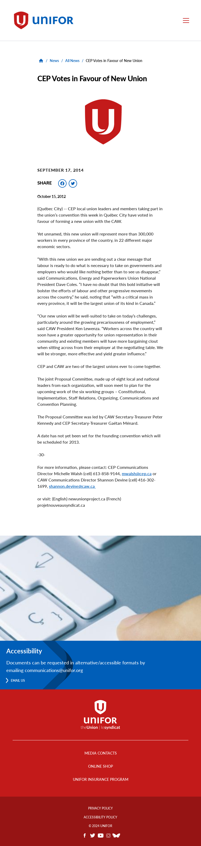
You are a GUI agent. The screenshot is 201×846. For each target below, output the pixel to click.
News (54, 60)
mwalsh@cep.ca (137, 473)
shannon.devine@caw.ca (72, 486)
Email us (18, 681)
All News (72, 60)
